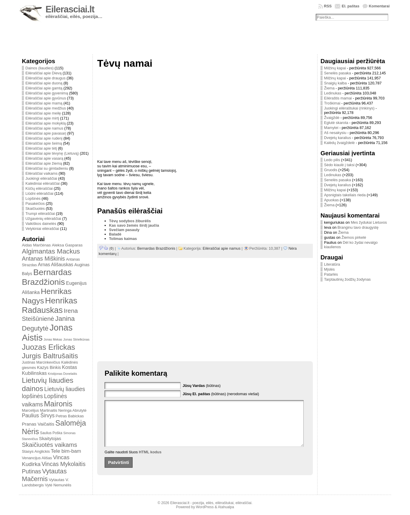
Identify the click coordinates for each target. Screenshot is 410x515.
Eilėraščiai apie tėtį (41, 148)
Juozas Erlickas (48, 347)
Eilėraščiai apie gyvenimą (46, 93)
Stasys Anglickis (36, 451)
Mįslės (329, 269)
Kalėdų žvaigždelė (339, 142)
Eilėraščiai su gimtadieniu (46, 168)
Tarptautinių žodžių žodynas (347, 279)
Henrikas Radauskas (49, 305)
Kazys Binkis (49, 367)
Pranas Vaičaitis (38, 423)
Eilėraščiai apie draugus (45, 78)
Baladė (115, 234)
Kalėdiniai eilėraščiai (42, 183)
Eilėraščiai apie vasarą (44, 158)
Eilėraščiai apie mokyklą (45, 123)
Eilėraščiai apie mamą (43, 103)
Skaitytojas (50, 438)
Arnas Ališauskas (55, 264)
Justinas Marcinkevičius (41, 362)
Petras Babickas (70, 416)
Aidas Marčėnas (36, 245)
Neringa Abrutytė (72, 410)
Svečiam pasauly (124, 230)
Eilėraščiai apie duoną (43, 83)
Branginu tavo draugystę (358, 227)
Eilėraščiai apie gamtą (43, 88)
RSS (328, 6)
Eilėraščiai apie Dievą (43, 73)
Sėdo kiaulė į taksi (339, 165)
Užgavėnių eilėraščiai (43, 218)
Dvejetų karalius (337, 137)
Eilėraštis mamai (338, 98)
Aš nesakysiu (335, 132)
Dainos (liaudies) (39, 68)
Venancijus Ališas (37, 458)
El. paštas (350, 6)
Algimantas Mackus (51, 251)
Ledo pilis (332, 160)
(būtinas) (202, 385)
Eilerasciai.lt (69, 9)
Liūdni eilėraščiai (39, 193)
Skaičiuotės (35, 208)
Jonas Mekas (53, 339)
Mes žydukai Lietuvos (369, 222)
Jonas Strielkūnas (76, 339)
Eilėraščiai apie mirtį (42, 118)
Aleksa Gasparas (67, 245)
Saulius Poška (51, 433)
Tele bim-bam (66, 451)
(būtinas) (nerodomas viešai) (221, 394)
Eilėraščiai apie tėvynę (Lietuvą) (52, 153)
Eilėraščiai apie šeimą (43, 143)
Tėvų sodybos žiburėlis (130, 221)
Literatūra (332, 264)
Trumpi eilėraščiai (40, 213)
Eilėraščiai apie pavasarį (45, 133)
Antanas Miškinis (43, 258)
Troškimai (332, 103)
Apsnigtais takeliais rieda (345, 195)
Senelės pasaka (337, 73)
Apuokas (331, 200)
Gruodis (330, 170)
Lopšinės (32, 198)
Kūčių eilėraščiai (39, 188)
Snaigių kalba (335, 83)
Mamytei (331, 127)
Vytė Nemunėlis (58, 485)
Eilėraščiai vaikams (41, 173)
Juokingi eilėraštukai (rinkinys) (349, 108)
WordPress (205, 507)
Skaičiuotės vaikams (49, 444)
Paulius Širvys (38, 415)
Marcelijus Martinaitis (39, 410)
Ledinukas (332, 93)
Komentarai (379, 6)
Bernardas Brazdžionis (47, 277)
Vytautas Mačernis (44, 475)
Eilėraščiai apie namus (44, 128)
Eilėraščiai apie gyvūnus (45, 98)
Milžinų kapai (335, 68)
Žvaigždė (331, 117)
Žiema (329, 88)
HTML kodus (150, 461)
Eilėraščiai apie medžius (45, 108)
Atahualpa (226, 507)
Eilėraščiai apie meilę (43, 113)
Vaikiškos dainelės (40, 223)
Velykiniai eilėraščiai (42, 228)
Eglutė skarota (336, 122)
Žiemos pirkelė (353, 237)
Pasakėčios (35, 203)
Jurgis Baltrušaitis (50, 356)
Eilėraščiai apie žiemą (43, 163)
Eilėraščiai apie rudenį (43, 138)
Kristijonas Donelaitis (62, 373)
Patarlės (331, 274)
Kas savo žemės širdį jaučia (134, 225)
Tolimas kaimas (123, 238)
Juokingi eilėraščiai (41, 178)
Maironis (58, 404)
